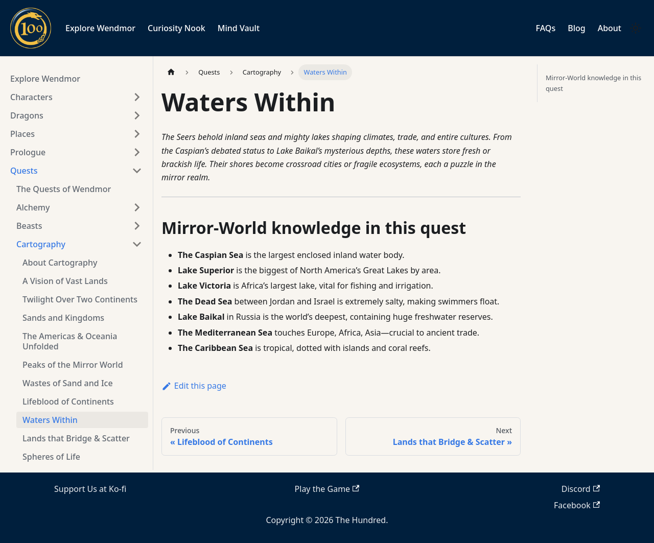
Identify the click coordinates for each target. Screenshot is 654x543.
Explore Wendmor (100, 28)
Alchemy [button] (33, 207)
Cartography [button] (40, 244)
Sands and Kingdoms (63, 317)
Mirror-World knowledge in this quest (593, 83)
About (609, 28)
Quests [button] (23, 170)
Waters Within (50, 420)
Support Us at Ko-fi (90, 488)
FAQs (546, 28)
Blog (576, 28)
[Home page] (171, 72)
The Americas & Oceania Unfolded (69, 341)
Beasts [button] (29, 225)
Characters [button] (31, 97)
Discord (581, 488)
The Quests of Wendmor (63, 189)
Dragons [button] (26, 115)
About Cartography (59, 262)
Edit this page (193, 385)
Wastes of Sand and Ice (67, 383)
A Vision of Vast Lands (65, 281)
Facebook (577, 505)
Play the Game (327, 488)
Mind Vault (239, 28)
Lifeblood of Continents (68, 401)
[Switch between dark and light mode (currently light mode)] (635, 28)
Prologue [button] (27, 152)
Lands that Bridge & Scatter (76, 438)
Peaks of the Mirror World (72, 364)
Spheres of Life (51, 456)
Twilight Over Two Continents (79, 299)
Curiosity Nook (176, 28)
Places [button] (22, 133)
